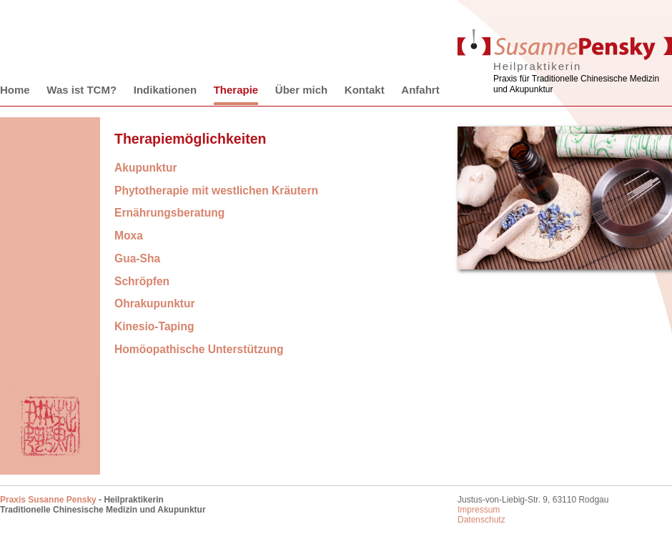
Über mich (301, 90)
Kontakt (365, 90)
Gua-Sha (137, 258)
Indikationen (165, 90)
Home (15, 90)
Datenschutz (481, 520)
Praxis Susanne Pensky (48, 500)
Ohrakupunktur (154, 303)
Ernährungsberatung (169, 213)
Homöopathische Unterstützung (199, 349)
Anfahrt (420, 90)
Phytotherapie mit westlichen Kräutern (216, 190)
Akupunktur (145, 168)
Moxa (128, 235)
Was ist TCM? (81, 90)
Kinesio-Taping (154, 326)
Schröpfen (141, 281)
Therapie (236, 90)
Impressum (479, 510)
